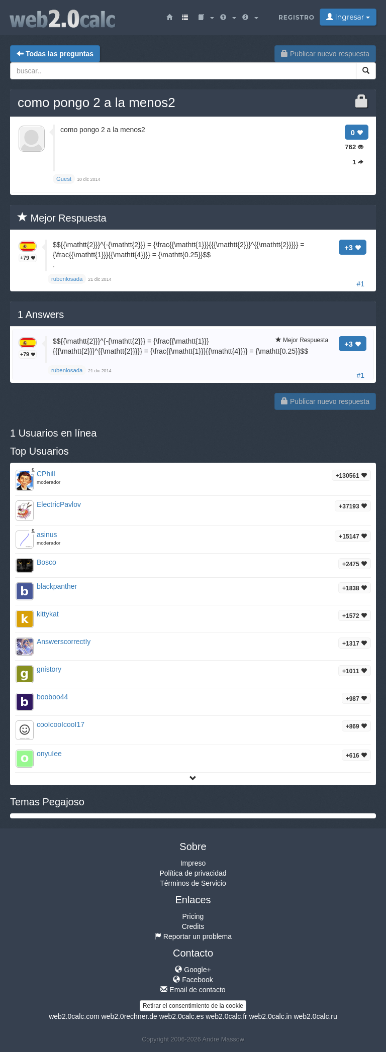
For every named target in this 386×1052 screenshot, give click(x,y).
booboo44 (52, 697)
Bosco (46, 562)
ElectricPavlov (59, 504)
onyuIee (49, 754)
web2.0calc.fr (226, 1016)
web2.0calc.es (181, 1016)
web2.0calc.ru (315, 1016)
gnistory (49, 669)
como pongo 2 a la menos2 (96, 102)
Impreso (193, 863)
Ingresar (348, 17)
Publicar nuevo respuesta (325, 54)
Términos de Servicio (193, 883)
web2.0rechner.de (129, 1016)
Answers (41, 314)
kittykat (48, 614)
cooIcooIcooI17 (60, 724)
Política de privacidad (192, 873)
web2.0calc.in (270, 1016)
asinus (47, 535)
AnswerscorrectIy (63, 642)
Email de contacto (192, 990)
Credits (193, 926)
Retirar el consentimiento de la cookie (193, 1005)
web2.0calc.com (74, 1016)
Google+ (193, 970)
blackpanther (57, 586)
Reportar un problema (193, 936)
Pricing (193, 916)
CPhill (46, 474)
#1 (360, 284)
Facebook (193, 980)
